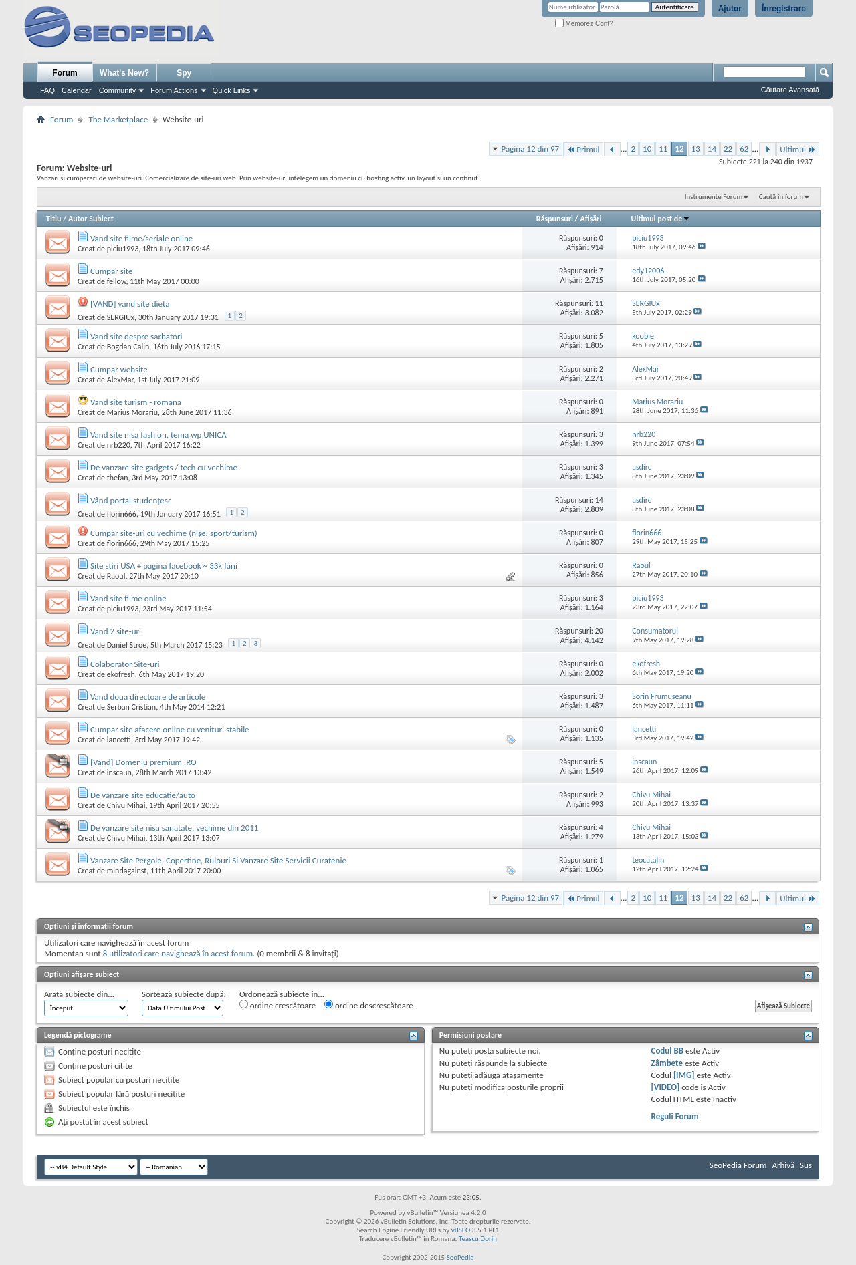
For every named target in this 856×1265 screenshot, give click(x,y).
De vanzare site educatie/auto (142, 795)
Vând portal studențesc (130, 500)
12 (679, 149)
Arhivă (783, 1165)
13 (695, 149)
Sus (806, 1165)
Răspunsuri (554, 218)
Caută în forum (781, 196)
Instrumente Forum (714, 196)
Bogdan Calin (128, 347)
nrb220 (118, 445)
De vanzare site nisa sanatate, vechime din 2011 (174, 828)
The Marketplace (118, 119)
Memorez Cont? (584, 23)
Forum (64, 73)
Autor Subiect (91, 218)
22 (728, 149)
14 (712, 149)
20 (599, 631)
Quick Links (232, 90)
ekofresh (121, 674)
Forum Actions (173, 90)
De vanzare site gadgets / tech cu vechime (163, 467)
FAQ (47, 90)
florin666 (121, 514)
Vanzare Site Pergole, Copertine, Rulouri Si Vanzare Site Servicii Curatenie (218, 860)
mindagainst (127, 870)
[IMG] (684, 1075)
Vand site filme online (128, 598)
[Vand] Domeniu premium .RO (143, 762)
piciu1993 (123, 248)
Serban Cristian (131, 707)
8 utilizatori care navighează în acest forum (178, 953)
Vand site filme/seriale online (141, 238)
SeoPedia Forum (738, 1165)
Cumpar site (111, 271)
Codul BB (667, 1051)
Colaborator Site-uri (125, 664)
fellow (116, 281)
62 (744, 149)
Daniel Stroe (126, 645)
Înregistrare (784, 8)
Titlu (53, 218)
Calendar (77, 90)
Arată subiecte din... (79, 994)
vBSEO (461, 1230)
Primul (582, 149)
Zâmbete (667, 1063)
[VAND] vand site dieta (129, 304)
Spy (184, 73)
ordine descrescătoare (368, 1005)
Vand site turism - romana (135, 402)
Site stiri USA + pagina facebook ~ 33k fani (163, 566)
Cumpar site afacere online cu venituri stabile (169, 729)
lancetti (119, 739)
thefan (117, 477)
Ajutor (730, 8)
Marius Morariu (132, 412)
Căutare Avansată (790, 90)
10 (647, 149)
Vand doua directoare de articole (147, 697)
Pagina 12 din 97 (531, 149)
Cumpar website (119, 369)
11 (663, 149)
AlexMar (120, 379)
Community (117, 90)
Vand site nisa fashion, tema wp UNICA (158, 435)
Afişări (590, 218)
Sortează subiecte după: (184, 994)
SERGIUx (120, 317)
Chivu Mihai (126, 805)
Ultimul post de (661, 218)
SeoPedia (460, 1257)
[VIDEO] (665, 1087)
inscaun (119, 772)
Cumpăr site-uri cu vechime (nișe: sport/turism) (173, 533)
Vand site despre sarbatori (136, 336)
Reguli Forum (675, 1116)
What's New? (124, 73)
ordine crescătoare (277, 1005)
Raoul (116, 576)
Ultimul (798, 149)
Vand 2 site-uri (115, 631)
